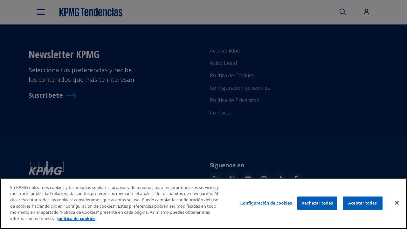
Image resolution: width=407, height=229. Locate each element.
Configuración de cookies (266, 204)
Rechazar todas (317, 204)
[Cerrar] (397, 204)
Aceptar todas (362, 204)
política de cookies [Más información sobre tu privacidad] (76, 220)
